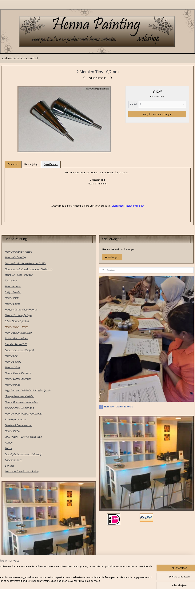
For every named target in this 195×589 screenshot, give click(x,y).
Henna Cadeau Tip (15, 257)
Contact (9, 465)
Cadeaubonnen (13, 460)
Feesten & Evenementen (18, 425)
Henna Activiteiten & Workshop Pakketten (28, 269)
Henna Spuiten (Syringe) (18, 315)
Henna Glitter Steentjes (18, 379)
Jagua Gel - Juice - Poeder (18, 274)
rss (91, 582)
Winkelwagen (112, 257)
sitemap (84, 582)
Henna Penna (12, 384)
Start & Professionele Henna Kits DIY (25, 263)
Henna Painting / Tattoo (18, 251)
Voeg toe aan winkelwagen (157, 114)
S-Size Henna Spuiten (17, 321)
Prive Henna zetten (15, 419)
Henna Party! (12, 431)
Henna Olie (11, 355)
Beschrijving (30, 164)
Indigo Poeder (13, 292)
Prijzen (8, 442)
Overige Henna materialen (19, 396)
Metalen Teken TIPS (16, 344)
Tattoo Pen (11, 280)
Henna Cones (12, 303)
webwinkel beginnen (106, 582)
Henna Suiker (12, 367)
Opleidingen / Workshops (19, 408)
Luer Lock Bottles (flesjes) (19, 350)
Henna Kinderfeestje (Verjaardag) (23, 413)
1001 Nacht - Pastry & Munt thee (23, 436)
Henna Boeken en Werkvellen (21, 402)
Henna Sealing (13, 361)
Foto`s (8, 448)
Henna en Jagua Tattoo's (116, 407)
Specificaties (51, 164)
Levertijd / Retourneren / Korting (23, 454)
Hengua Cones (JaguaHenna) (21, 309)
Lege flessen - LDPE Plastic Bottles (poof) (27, 390)
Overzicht (12, 164)
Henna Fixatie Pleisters (17, 373)
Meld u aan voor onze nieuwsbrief (20, 58)
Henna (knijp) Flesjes (16, 327)
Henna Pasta (12, 298)
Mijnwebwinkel (139, 582)
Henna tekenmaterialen (18, 332)
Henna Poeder (13, 286)
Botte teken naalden (16, 338)
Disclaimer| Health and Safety (21, 471)
